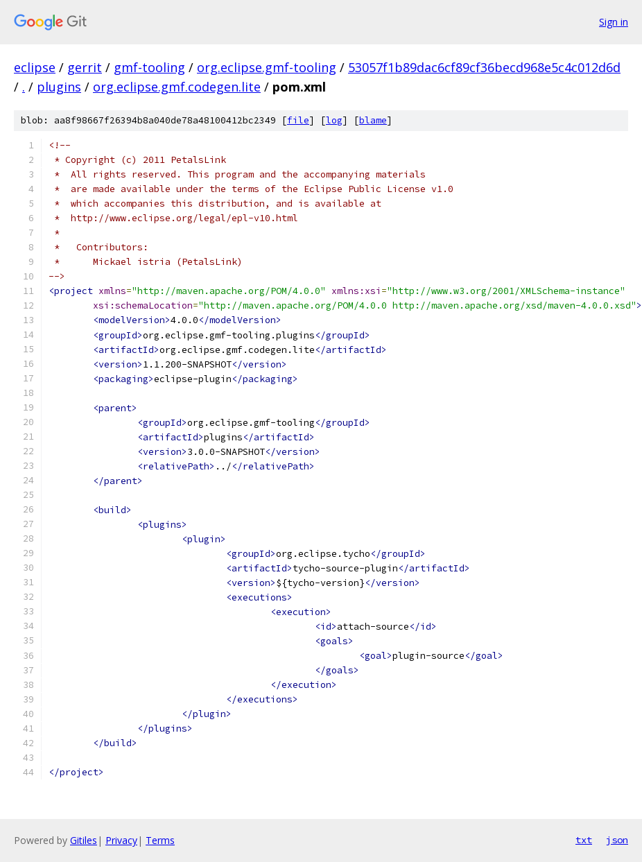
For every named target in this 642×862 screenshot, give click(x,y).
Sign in (613, 21)
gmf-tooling (149, 67)
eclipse (34, 67)
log (334, 120)
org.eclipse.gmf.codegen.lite (177, 86)
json (617, 840)
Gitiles (83, 840)
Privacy (121, 840)
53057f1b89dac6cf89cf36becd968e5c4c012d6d (484, 67)
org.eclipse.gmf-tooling (266, 67)
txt (583, 840)
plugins (59, 86)
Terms (160, 840)
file (298, 120)
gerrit (84, 67)
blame (373, 120)
